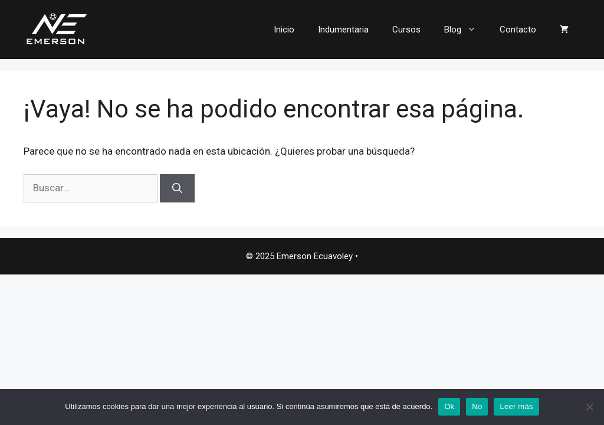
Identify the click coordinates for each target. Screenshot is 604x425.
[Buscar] (177, 188)
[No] (589, 407)
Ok (449, 406)
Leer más (516, 406)
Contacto (518, 29)
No (477, 406)
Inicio (284, 29)
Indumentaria (343, 29)
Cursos (406, 29)
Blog (466, 29)
